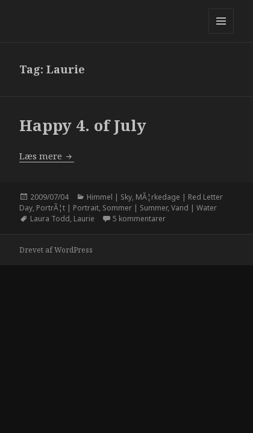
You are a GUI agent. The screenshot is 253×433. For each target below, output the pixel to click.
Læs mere (46, 156)
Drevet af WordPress (56, 250)
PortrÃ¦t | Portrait (67, 208)
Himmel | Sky (109, 197)
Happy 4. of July (82, 125)
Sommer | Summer (134, 208)
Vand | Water (194, 208)
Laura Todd (50, 218)
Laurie (84, 218)
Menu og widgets (221, 33)
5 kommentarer (139, 218)
